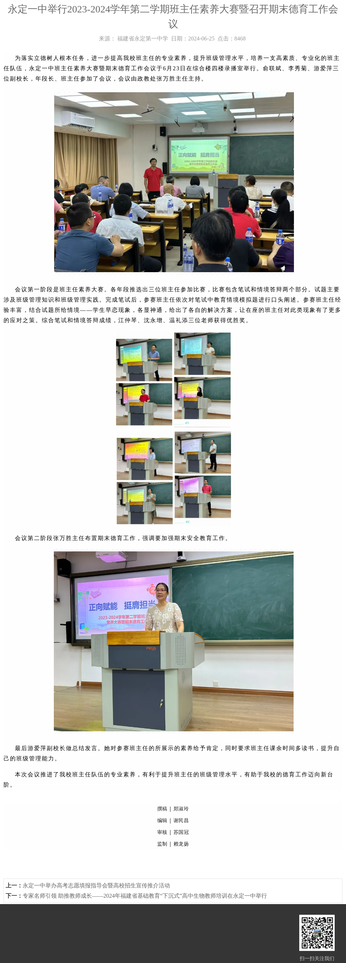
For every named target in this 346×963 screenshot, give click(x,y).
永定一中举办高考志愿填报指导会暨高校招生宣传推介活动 (96, 885)
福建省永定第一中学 (142, 38)
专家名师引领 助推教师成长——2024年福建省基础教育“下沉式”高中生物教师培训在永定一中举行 (145, 896)
